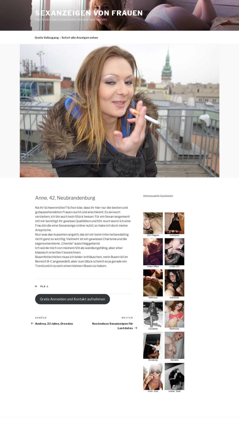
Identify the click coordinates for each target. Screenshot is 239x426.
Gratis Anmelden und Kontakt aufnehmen (72, 299)
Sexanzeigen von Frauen (89, 13)
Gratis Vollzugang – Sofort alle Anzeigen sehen (66, 37)
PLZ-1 (44, 286)
